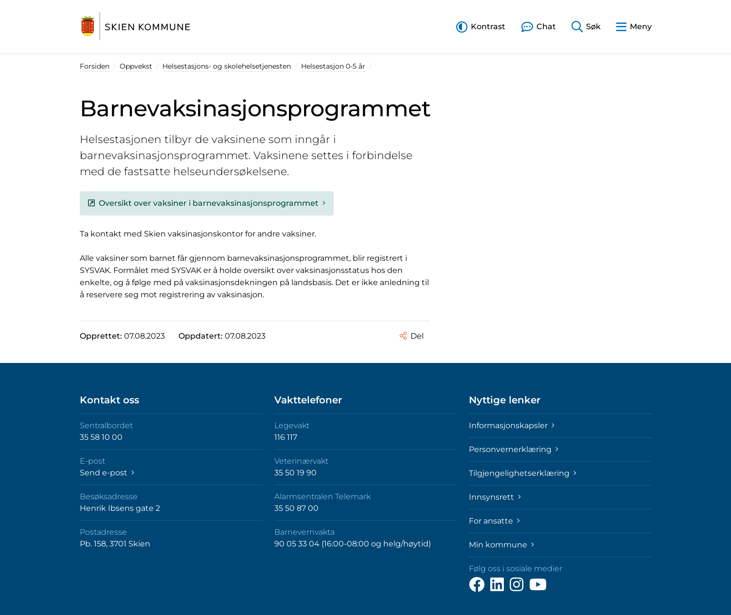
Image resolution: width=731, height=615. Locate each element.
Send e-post (107, 472)
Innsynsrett (495, 497)
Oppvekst (136, 66)
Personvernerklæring (513, 449)
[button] (480, 26)
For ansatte (494, 520)
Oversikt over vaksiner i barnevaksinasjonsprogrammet (206, 203)
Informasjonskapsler (511, 425)
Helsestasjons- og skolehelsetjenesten (226, 66)
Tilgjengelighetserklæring (522, 473)
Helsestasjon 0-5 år (333, 66)
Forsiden (94, 66)
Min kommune (501, 544)
